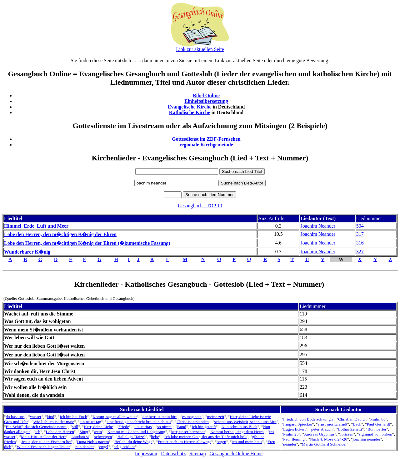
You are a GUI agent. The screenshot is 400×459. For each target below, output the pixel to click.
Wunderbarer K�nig (27, 252)
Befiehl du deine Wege (133, 441)
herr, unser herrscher (188, 431)
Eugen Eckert (294, 429)
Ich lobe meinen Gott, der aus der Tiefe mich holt (205, 436)
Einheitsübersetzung (206, 101)
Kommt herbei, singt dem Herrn (237, 431)
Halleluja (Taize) (132, 436)
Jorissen (346, 434)
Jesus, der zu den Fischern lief (46, 441)
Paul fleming (293, 439)
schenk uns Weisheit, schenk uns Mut (245, 421)
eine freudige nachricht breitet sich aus (139, 421)
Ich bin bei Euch (73, 416)
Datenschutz (173, 453)
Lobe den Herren (60, 431)
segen (221, 441)
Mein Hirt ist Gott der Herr (43, 436)
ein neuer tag (90, 421)
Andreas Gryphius (319, 434)
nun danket (84, 446)
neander (289, 444)
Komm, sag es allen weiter (114, 416)
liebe (155, 436)
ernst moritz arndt (333, 424)
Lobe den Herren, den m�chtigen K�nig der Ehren (60, 234)
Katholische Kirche (189, 112)
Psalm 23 (290, 434)
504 (360, 226)
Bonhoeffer (377, 429)
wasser (35, 416)
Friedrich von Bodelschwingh (307, 419)
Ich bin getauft (204, 426)
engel (103, 446)
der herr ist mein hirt (159, 416)
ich (37, 431)
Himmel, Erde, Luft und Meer (36, 226)
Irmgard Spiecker (297, 424)
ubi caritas (143, 426)
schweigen (103, 436)
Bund (181, 426)
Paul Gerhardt (378, 424)
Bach (357, 424)
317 (360, 234)
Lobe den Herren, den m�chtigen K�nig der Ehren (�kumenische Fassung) (87, 243)
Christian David (351, 419)
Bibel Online (206, 95)
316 (360, 242)
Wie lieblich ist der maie (53, 421)
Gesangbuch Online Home (235, 453)
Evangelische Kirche (190, 106)
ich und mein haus (247, 441)
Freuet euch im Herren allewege (184, 441)
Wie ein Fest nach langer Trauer (43, 446)
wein (98, 431)
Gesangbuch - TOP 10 (200, 205)
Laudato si (80, 436)
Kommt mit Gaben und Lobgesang (136, 431)
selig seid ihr (124, 446)
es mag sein (192, 416)
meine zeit (215, 416)
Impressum (146, 453)
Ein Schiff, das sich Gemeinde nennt (36, 426)
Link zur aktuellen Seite (200, 49)
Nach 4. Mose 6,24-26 (328, 439)
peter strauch (321, 429)
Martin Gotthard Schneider (324, 444)
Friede (123, 426)
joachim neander (366, 439)
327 (360, 251)
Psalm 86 (377, 419)
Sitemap (197, 453)
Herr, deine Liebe (98, 426)
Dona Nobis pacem (93, 441)
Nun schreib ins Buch (240, 426)
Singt (83, 431)
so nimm (164, 426)
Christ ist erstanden (193, 421)
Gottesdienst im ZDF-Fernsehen (206, 139)
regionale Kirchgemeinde (206, 144)
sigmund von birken (375, 434)
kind (50, 416)
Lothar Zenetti (350, 429)
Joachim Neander (318, 226)
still (75, 426)
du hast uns (15, 416)
